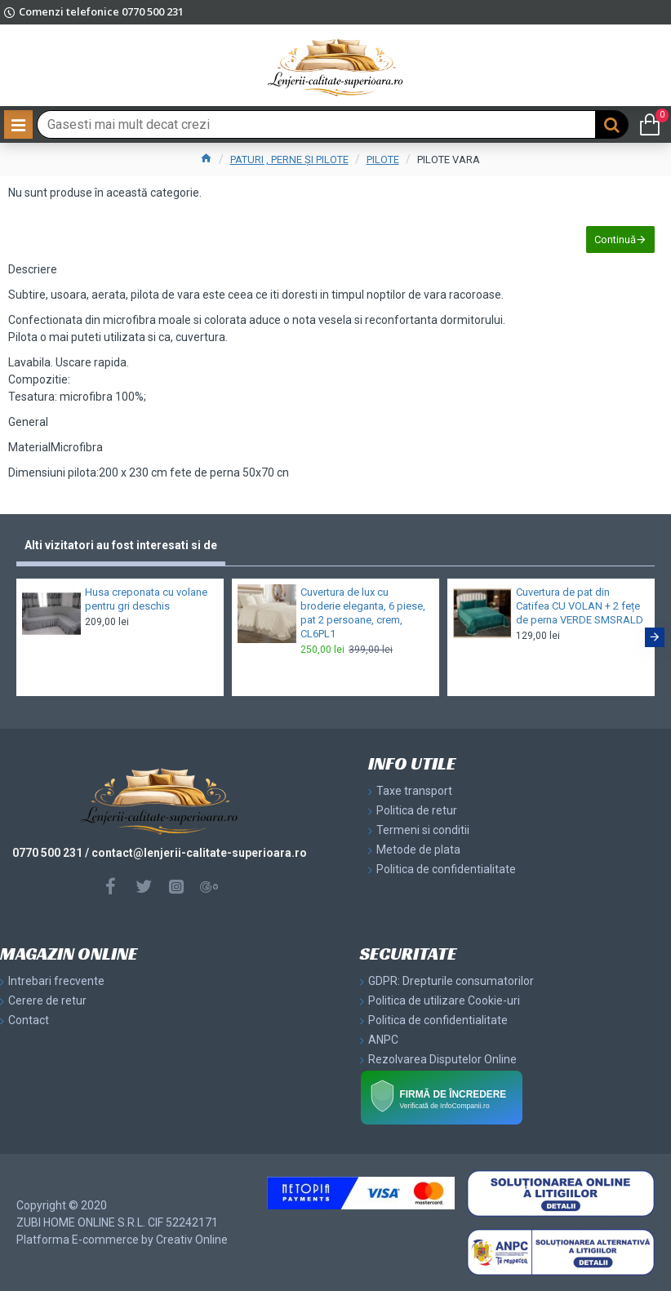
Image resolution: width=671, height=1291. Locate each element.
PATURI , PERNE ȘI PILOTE (289, 159)
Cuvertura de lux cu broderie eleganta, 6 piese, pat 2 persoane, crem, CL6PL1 (362, 613)
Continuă (615, 239)
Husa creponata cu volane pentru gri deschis (146, 599)
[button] (654, 637)
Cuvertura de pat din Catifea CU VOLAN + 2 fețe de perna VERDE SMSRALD (579, 606)
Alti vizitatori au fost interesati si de (120, 545)
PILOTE (383, 159)
